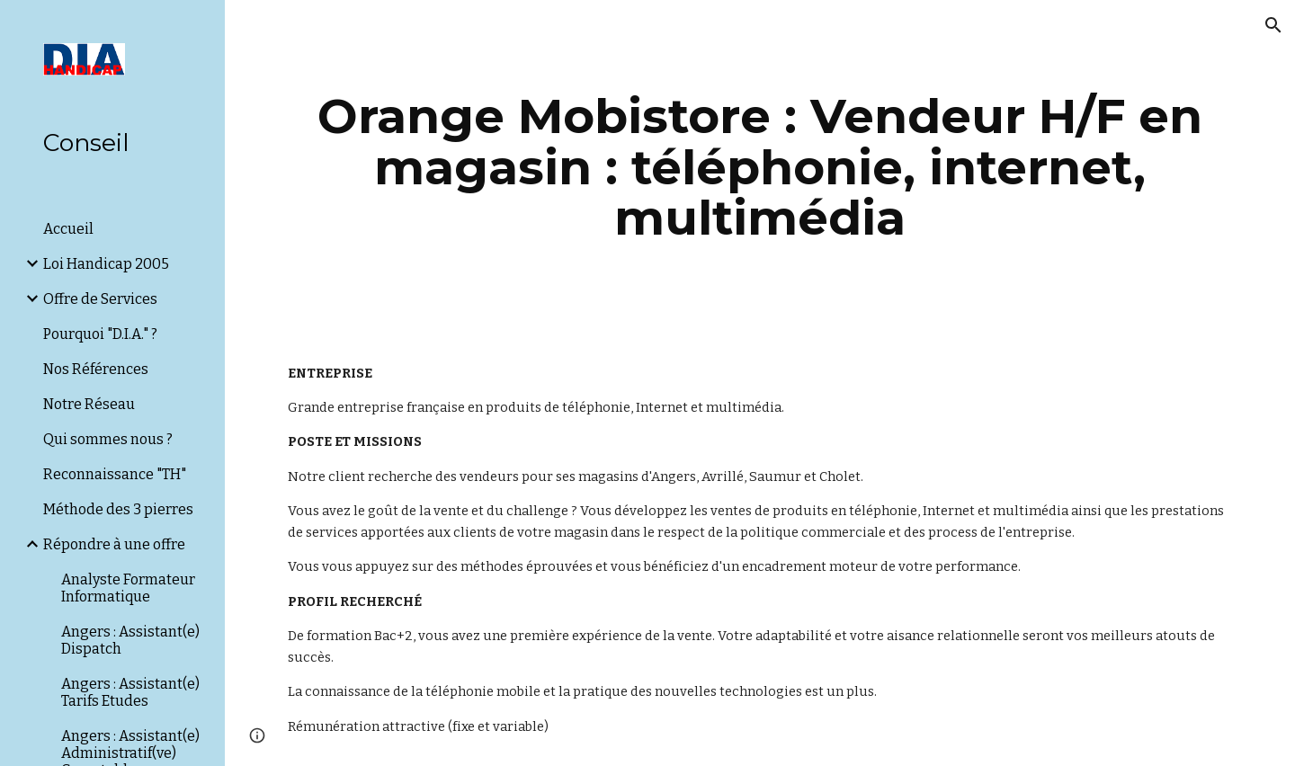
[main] (760, 167)
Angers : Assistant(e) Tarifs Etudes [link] (130, 692)
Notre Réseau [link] (89, 404)
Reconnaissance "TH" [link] (114, 474)
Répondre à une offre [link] (114, 544)
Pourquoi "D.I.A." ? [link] (100, 334)
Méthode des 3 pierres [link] (118, 509)
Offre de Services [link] (100, 298)
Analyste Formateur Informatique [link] (128, 588)
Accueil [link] (68, 228)
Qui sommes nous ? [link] (108, 439)
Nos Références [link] (95, 369)
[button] (1273, 25)
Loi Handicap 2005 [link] (106, 263)
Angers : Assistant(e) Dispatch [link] (130, 640)
